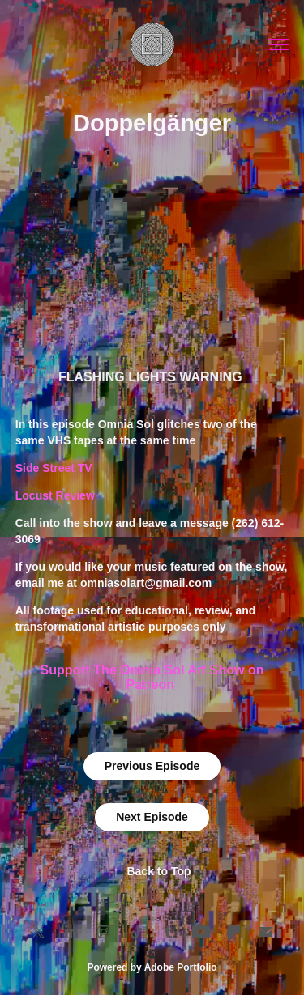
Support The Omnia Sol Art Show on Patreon (152, 677)
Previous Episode (152, 765)
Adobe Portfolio (180, 967)
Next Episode (152, 816)
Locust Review (55, 495)
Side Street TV (53, 467)
